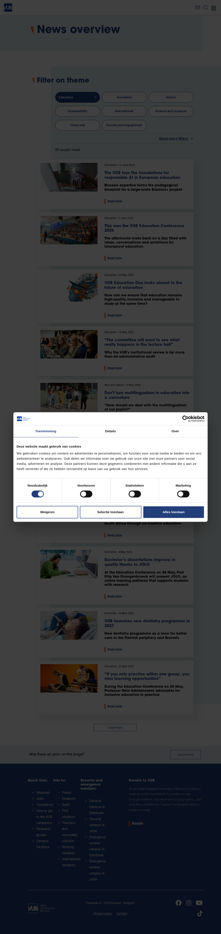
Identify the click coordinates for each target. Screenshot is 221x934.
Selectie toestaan (110, 512)
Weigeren (47, 512)
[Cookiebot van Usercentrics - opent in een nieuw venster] (185, 418)
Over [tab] (175, 431)
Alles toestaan (174, 512)
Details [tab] (110, 431)
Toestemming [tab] (45, 431)
